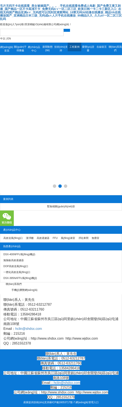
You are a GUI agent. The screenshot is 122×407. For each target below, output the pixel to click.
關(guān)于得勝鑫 (20, 48)
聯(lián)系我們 (115, 48)
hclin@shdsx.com (28, 328)
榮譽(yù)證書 (88, 48)
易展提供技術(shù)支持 (36, 402)
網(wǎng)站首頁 (6, 49)
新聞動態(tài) (47, 48)
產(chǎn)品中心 (34, 49)
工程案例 (74, 46)
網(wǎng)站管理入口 (87, 402)
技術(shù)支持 (61, 48)
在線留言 (102, 46)
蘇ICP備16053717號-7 (62, 402)
